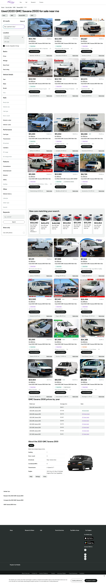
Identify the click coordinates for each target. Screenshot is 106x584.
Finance (41, 2)
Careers (53, 573)
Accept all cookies (91, 580)
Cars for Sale (9, 7)
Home (2, 7)
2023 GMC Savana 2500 (35, 417)
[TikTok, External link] (85, 550)
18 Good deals (85, 410)
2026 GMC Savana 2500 (35, 407)
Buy (21, 2)
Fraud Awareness (73, 573)
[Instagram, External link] (85, 557)
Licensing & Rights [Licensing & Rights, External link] (62, 573)
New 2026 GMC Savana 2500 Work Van (44, 227)
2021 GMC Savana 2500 (35, 424)
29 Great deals (85, 417)
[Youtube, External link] (85, 554)
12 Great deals (85, 420)
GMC (14, 7)
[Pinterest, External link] (85, 559)
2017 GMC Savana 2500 (35, 434)
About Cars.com (26, 573)
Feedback (81, 573)
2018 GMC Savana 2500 (35, 430)
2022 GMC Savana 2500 (35, 420)
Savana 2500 (20, 7)
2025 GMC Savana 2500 (35, 410)
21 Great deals (85, 427)
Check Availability (34, 52)
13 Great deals (85, 430)
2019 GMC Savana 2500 (35, 427)
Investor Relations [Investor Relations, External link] (44, 573)
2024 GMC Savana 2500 (35, 414)
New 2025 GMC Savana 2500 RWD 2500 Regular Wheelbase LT (33, 228)
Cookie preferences (77, 580)
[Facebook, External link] (85, 552)
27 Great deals (85, 434)
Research (33, 2)
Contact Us (34, 573)
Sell (26, 2)
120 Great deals (85, 414)
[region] (53, 579)
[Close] (104, 576)
